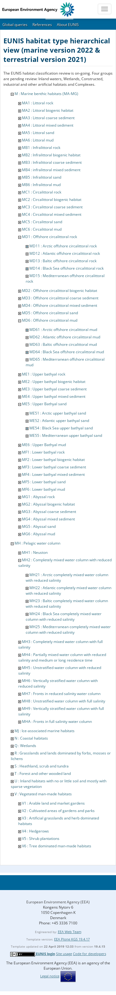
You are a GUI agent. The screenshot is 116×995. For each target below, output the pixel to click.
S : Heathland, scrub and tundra (42, 766)
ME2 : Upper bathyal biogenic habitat (53, 381)
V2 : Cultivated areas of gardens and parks (58, 810)
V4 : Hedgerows (35, 831)
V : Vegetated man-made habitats (43, 794)
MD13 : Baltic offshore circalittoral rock (63, 260)
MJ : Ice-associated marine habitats (45, 730)
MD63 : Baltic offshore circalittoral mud (63, 344)
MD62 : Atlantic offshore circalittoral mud (64, 337)
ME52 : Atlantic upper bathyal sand (59, 420)
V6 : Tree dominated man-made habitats (56, 846)
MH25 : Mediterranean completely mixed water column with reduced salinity (68, 629)
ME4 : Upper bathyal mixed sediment (53, 396)
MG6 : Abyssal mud (38, 534)
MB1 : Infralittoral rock (41, 147)
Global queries (15, 24)
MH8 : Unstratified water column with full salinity (63, 701)
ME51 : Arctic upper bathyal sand (57, 413)
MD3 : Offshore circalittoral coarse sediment (60, 298)
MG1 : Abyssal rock (38, 496)
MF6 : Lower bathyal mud (43, 489)
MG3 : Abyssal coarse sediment (49, 511)
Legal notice (49, 976)
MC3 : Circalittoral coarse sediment (52, 207)
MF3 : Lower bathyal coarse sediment (54, 467)
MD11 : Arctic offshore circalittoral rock (63, 246)
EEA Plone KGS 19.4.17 (72, 939)
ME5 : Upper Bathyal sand (44, 403)
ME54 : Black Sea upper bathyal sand (61, 428)
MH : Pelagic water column (37, 543)
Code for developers (89, 953)
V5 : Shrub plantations (40, 838)
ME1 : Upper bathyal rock (43, 374)
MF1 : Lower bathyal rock (43, 452)
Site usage (64, 953)
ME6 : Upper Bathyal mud (44, 444)
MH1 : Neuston (35, 552)
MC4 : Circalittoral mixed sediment (51, 214)
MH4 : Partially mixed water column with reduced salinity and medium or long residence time (62, 657)
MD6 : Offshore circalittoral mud (49, 320)
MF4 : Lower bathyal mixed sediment (53, 474)
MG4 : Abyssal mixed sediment (48, 519)
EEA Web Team (69, 931)
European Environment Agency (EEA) (58, 902)
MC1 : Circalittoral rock (41, 192)
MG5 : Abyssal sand (39, 526)
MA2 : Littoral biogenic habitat (47, 110)
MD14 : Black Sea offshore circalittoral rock (66, 268)
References (42, 24)
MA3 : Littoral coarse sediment (48, 117)
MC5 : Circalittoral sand (42, 221)
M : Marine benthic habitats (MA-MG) (46, 93)
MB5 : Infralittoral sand (41, 177)
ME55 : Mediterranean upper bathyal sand (65, 435)
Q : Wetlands (25, 745)
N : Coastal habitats (31, 738)
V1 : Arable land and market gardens (53, 803)
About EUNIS (68, 24)
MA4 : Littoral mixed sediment (47, 125)
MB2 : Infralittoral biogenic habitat (51, 155)
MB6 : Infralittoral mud (41, 184)
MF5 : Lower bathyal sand (44, 481)
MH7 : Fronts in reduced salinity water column (61, 693)
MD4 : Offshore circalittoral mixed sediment (59, 305)
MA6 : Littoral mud (38, 140)
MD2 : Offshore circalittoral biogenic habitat (59, 290)
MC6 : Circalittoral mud (42, 229)
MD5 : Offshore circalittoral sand (50, 312)
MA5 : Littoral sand (38, 132)
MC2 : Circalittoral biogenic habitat (51, 199)
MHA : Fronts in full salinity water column (57, 721)
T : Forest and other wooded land (43, 773)
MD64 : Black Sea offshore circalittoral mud (66, 351)
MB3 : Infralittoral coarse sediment (52, 162)
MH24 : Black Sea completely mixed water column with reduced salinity (63, 616)
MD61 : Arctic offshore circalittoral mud (63, 329)
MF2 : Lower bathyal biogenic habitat (53, 459)
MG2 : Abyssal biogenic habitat (48, 504)
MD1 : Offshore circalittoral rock (49, 236)
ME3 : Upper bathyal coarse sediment (54, 389)
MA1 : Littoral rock (37, 103)
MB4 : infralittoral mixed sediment (51, 169)
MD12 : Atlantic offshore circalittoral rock (64, 253)
